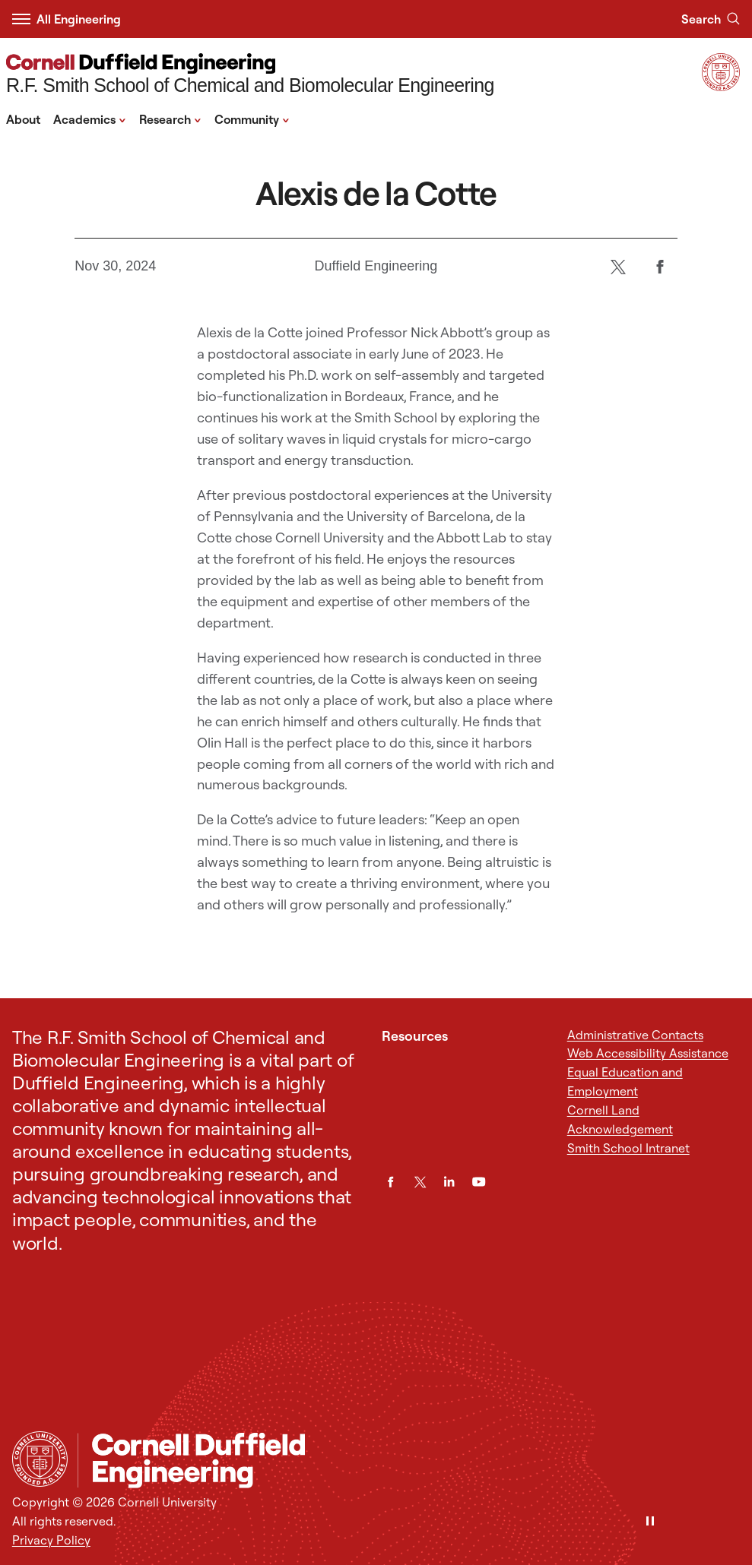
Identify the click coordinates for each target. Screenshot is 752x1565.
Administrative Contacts (635, 1034)
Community (252, 118)
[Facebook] (660, 266)
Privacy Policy (51, 1540)
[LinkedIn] (449, 1181)
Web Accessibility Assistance (647, 1053)
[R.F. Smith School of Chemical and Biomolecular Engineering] (250, 75)
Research (170, 118)
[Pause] (650, 1522)
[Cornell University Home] (40, 1459)
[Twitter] (618, 266)
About (23, 119)
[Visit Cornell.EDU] (721, 86)
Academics (89, 118)
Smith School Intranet (628, 1148)
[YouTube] (478, 1181)
